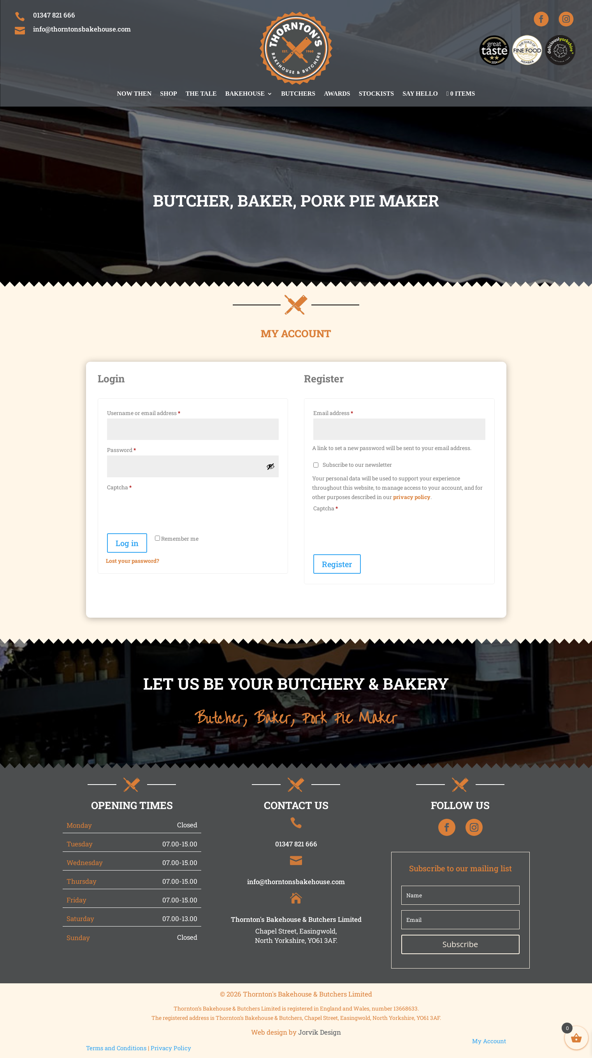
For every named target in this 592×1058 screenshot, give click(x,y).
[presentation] (165, 511)
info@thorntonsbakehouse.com (82, 29)
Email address (344, 412)
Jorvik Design (319, 1032)
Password (132, 449)
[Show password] (270, 466)
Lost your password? (132, 560)
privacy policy (411, 497)
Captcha (119, 487)
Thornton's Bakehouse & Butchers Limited (296, 919)
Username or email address (154, 412)
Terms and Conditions (116, 1048)
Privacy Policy (171, 1048)
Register (337, 564)
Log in (127, 543)
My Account (489, 1041)
